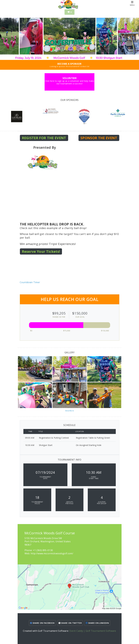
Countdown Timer (30, 282)
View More (69, 410)
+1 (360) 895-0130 (43, 550)
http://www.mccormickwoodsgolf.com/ (52, 553)
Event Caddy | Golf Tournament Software (92, 630)
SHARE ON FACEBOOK (42, 623)
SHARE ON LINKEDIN (97, 623)
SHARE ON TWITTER (70, 623)
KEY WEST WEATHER (69, 270)
